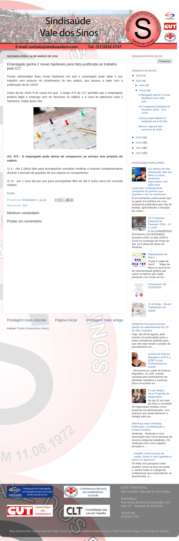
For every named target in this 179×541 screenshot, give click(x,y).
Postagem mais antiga (104, 320)
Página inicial (66, 320)
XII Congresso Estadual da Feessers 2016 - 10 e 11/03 (154, 109)
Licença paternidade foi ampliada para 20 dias (153, 120)
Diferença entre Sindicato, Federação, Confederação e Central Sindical (148, 426)
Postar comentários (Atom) (33, 328)
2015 (139, 137)
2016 (139, 80)
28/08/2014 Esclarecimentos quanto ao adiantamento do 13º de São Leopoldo (150, 327)
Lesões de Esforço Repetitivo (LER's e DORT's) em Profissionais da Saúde (159, 360)
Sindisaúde (29, 199)
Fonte (11, 193)
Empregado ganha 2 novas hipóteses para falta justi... (154, 98)
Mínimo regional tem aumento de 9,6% (150, 128)
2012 (139, 153)
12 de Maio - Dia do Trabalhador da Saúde (159, 307)
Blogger (164, 531)
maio (142, 85)
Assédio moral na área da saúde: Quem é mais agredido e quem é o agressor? (152, 456)
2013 (139, 147)
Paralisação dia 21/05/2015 (157, 286)
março (143, 90)
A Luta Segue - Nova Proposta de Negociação (158, 393)
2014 (139, 142)
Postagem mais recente (26, 320)
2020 (139, 75)
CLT (25, 205)
